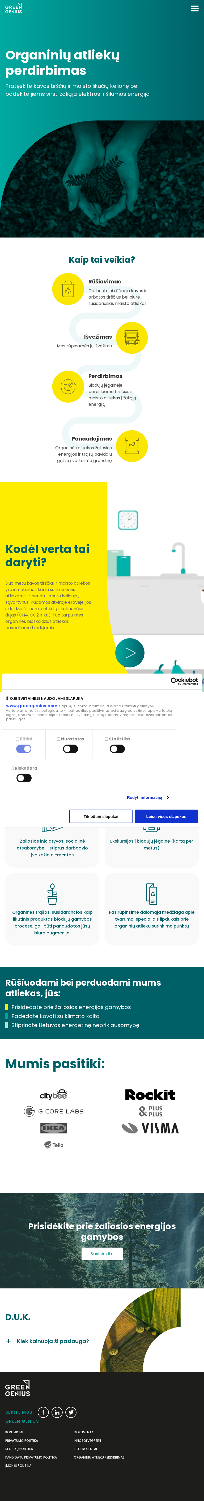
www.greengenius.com (32, 706)
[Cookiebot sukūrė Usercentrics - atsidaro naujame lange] (174, 681)
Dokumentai (84, 1432)
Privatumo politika (21, 1441)
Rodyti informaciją (144, 797)
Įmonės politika (18, 1466)
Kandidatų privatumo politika (31, 1457)
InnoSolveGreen (87, 1441)
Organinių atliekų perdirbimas (99, 1457)
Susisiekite (102, 1254)
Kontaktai (14, 1432)
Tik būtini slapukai (101, 816)
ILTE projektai (85, 1449)
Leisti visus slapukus (166, 816)
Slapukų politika (19, 1449)
